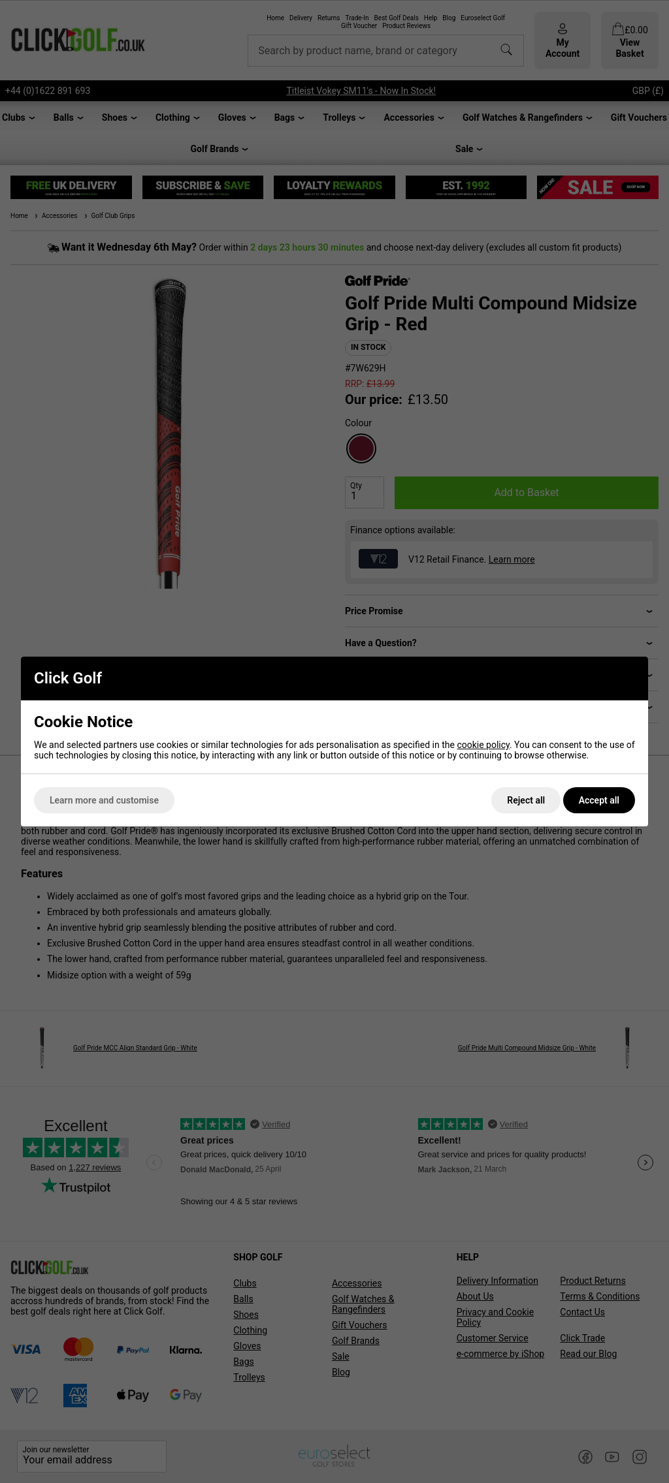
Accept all (599, 800)
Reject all (526, 800)
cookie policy (483, 745)
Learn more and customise (104, 800)
